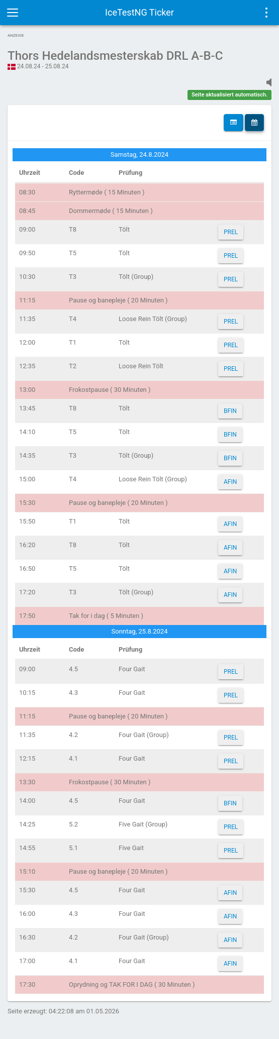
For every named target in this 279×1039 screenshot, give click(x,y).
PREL (231, 232)
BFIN (230, 410)
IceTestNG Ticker (139, 12)
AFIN (230, 481)
